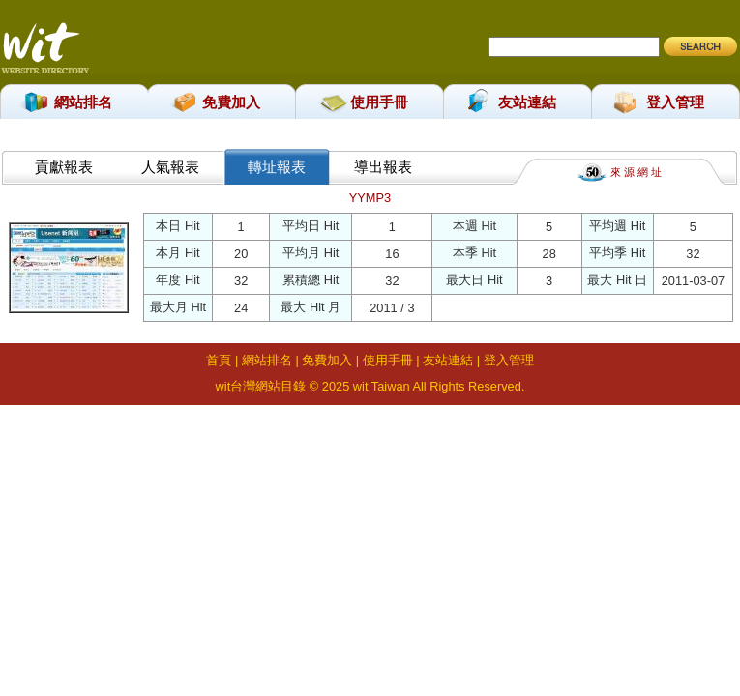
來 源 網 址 (636, 171)
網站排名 (83, 102)
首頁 (218, 360)
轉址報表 (277, 167)
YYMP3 (370, 197)
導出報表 (383, 167)
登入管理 (675, 102)
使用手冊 (379, 102)
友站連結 (527, 102)
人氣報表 (170, 167)
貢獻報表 (64, 167)
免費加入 (231, 102)
